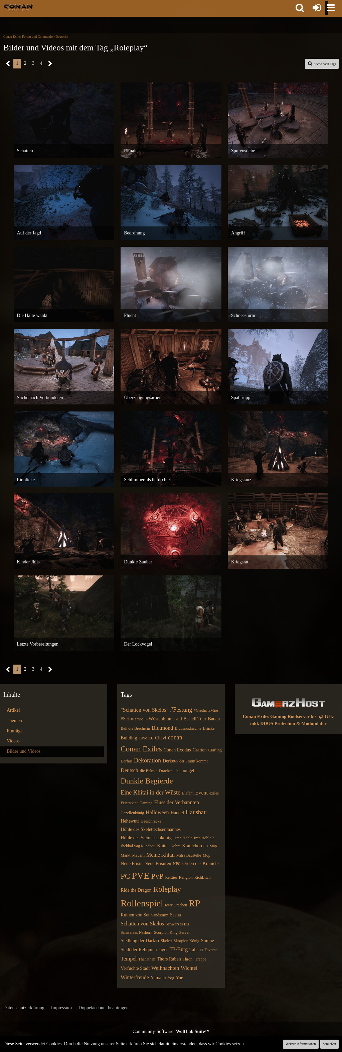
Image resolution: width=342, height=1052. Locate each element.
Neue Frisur (132, 863)
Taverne (211, 949)
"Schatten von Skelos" (144, 710)
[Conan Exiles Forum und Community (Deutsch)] (18, 7)
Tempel (129, 958)
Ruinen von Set (135, 914)
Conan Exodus (177, 749)
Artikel (13, 710)
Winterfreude (135, 977)
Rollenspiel (142, 903)
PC (125, 876)
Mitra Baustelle (188, 855)
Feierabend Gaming (136, 803)
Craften (200, 749)
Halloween (157, 812)
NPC (177, 863)
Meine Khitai (160, 855)
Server (184, 932)
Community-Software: (171, 1031)
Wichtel (189, 968)
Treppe (200, 959)
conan (175, 737)
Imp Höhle (183, 838)
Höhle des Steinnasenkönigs (147, 837)
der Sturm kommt (193, 761)
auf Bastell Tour (191, 718)
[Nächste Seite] (50, 63)
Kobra (175, 846)
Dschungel (184, 770)
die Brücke (148, 770)
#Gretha (200, 710)
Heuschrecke (151, 821)
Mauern (138, 855)
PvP (157, 876)
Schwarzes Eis (177, 924)
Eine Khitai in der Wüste (150, 792)
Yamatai (158, 977)
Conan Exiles (141, 749)
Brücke (209, 728)
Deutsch (129, 770)
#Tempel (138, 719)
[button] (300, 7)
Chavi (160, 737)
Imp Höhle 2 (204, 838)
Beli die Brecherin (135, 728)
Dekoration (147, 760)
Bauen (214, 718)
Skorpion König (186, 940)
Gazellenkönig (132, 813)
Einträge (14, 730)
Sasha (175, 914)
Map (213, 846)
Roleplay (167, 889)
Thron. (188, 959)
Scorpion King (165, 932)
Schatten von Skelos (142, 923)
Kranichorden (195, 845)
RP (194, 903)
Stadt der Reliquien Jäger (144, 949)
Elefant (188, 793)
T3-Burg (178, 949)
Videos (13, 740)
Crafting (215, 750)
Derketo (170, 760)
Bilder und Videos (24, 751)
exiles (214, 793)
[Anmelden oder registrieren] (316, 7)
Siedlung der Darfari (140, 940)
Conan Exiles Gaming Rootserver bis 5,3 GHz (288, 716)
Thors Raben (169, 958)
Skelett (166, 940)
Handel (177, 812)
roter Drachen (176, 905)
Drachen (166, 770)
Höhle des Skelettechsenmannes (151, 829)
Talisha (196, 949)
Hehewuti (130, 821)
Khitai (163, 845)
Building (129, 737)
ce (151, 737)
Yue (179, 977)
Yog (171, 978)
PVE (140, 875)
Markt (125, 855)
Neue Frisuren (158, 863)
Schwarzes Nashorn (136, 932)
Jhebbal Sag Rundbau (138, 846)
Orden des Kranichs (200, 863)
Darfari (126, 761)
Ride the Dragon (136, 890)
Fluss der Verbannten (176, 802)
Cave (143, 738)
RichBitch (202, 877)
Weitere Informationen (301, 1044)
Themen (14, 720)
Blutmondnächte (188, 728)
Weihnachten (165, 968)
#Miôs (213, 710)
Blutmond (162, 728)
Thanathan (146, 959)
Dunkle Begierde (147, 781)
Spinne (207, 940)
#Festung (181, 709)
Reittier (171, 877)
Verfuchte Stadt (135, 968)
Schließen (329, 1044)
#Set (125, 718)
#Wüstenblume (160, 718)
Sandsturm (159, 915)
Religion (185, 877)
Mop (206, 855)
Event (201, 793)
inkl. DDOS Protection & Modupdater (288, 723)
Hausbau (196, 812)
